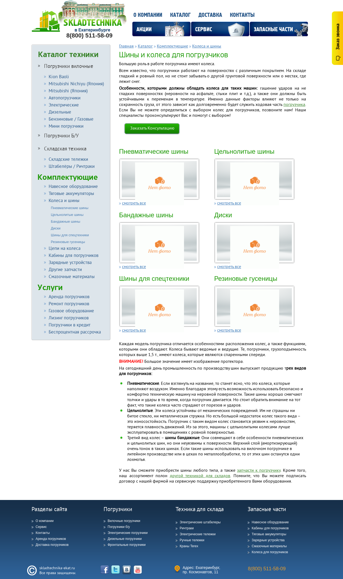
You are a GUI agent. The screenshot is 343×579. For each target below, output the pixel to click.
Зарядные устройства (268, 540)
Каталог (180, 15)
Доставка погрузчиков (52, 545)
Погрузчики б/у (119, 527)
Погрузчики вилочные (65, 66)
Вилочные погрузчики (124, 521)
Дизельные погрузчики (125, 539)
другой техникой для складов (200, 475)
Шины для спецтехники (70, 235)
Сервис (41, 527)
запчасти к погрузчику (258, 470)
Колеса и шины (206, 46)
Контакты (242, 15)
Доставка (210, 15)
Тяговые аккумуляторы (269, 534)
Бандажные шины (65, 221)
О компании (147, 15)
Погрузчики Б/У (58, 135)
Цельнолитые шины (67, 215)
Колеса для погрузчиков (270, 552)
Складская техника (62, 148)
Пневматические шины (69, 208)
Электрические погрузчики (128, 533)
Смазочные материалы (269, 546)
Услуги (50, 287)
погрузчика (294, 104)
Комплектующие (68, 177)
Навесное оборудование (270, 522)
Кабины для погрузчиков (270, 528)
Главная (126, 46)
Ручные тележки (192, 540)
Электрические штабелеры (200, 522)
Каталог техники (68, 54)
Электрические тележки (198, 534)
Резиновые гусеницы (68, 242)
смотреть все (134, 203)
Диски (56, 228)
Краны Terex (189, 546)
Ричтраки (187, 528)
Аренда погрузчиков (51, 539)
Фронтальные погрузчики (127, 545)
